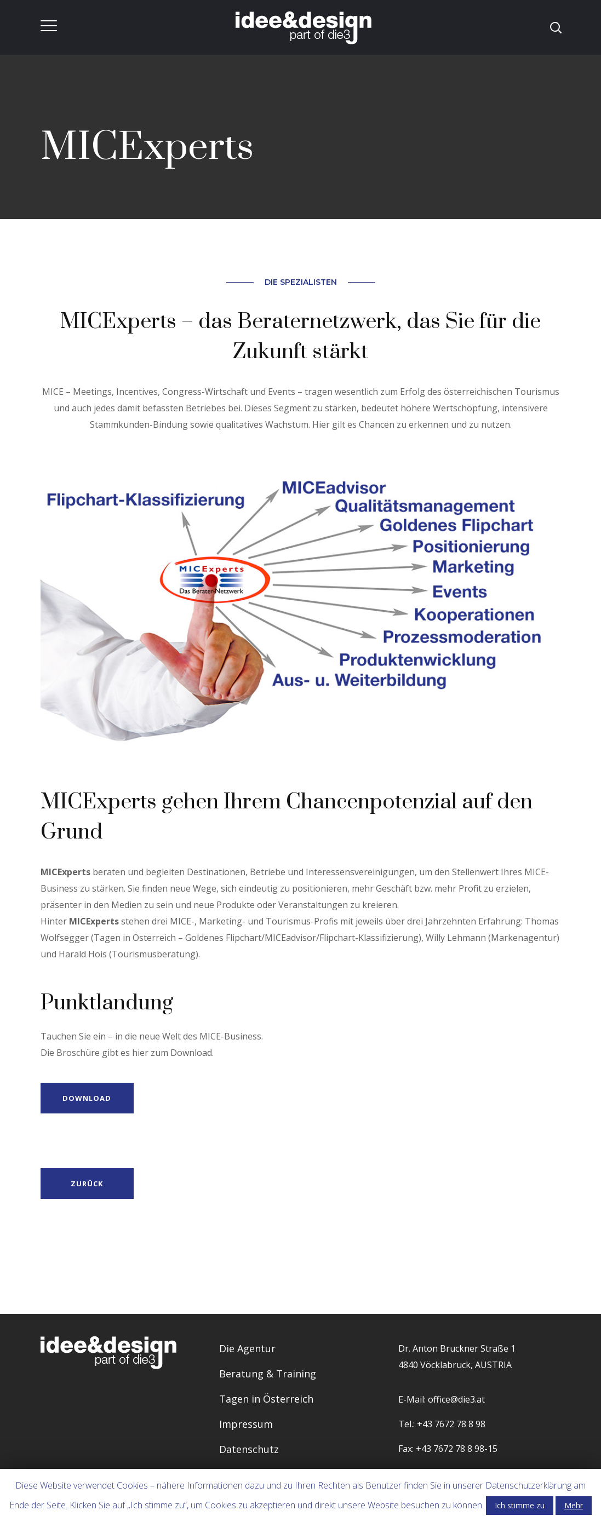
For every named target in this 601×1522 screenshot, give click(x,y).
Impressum (246, 1424)
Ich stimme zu (520, 1505)
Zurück (86, 1183)
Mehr (573, 1505)
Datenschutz (249, 1449)
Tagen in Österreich (266, 1398)
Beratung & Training (267, 1373)
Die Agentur (247, 1348)
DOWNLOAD (86, 1098)
